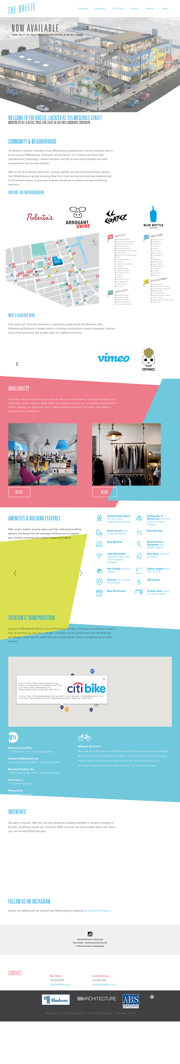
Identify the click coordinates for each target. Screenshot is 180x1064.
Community (83, 8)
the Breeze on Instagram (97, 923)
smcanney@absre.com (104, 1018)
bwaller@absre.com (60, 1018)
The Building (117, 8)
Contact (164, 8)
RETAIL (104, 499)
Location (134, 8)
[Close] (104, 698)
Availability (100, 8)
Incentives (149, 8)
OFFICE (19, 499)
